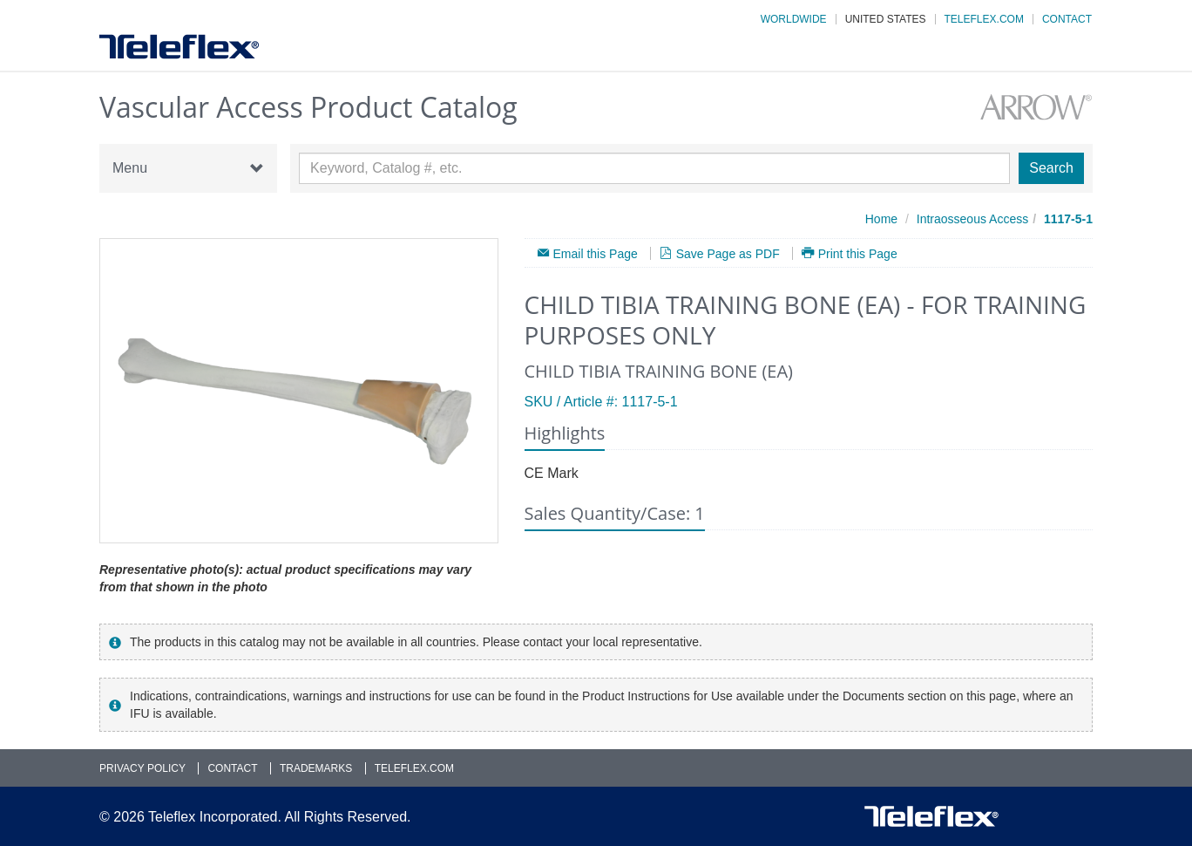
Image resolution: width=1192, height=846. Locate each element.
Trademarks (316, 768)
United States (885, 19)
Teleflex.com (984, 19)
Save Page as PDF (728, 253)
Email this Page (595, 253)
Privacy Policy (142, 768)
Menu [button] (188, 168)
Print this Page (857, 253)
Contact (1067, 19)
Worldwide (794, 19)
